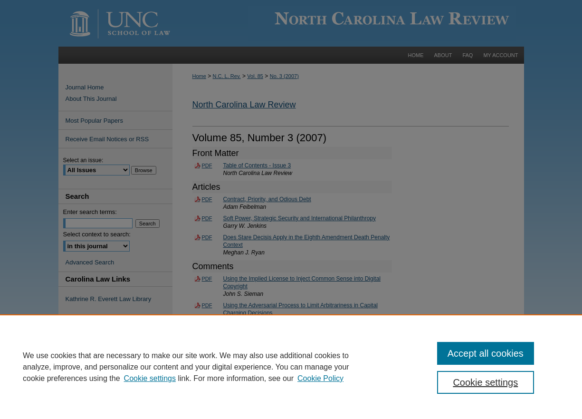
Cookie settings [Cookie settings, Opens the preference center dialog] (485, 382)
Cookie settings (150, 378)
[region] (291, 366)
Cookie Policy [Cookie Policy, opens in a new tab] (320, 378)
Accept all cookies (486, 353)
